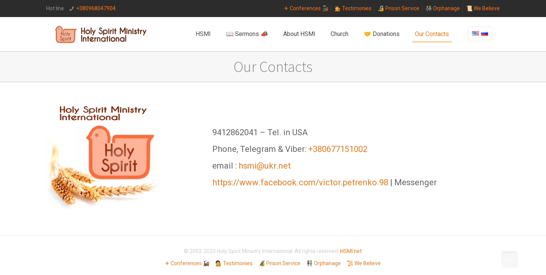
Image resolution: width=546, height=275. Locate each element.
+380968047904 (96, 8)
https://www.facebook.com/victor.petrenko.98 (300, 182)
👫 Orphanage (442, 8)
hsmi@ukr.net (264, 165)
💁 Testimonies (353, 8)
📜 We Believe (483, 8)
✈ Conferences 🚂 (306, 8)
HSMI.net (351, 251)
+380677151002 (337, 149)
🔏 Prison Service (398, 8)
